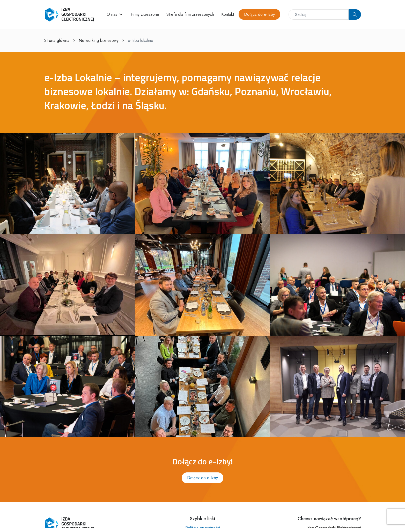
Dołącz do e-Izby (259, 14)
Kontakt (227, 14)
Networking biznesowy (99, 40)
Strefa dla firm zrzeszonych (190, 14)
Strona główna (56, 40)
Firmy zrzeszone (145, 14)
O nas (112, 14)
